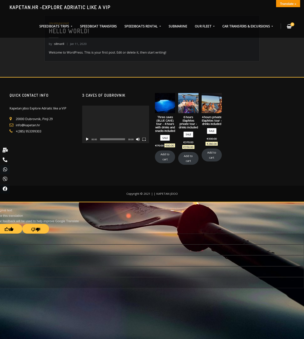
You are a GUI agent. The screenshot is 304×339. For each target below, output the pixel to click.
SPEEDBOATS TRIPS (55, 26)
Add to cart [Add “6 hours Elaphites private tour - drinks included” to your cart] (188, 158)
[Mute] (138, 139)
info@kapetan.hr (28, 125)
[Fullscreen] (144, 139)
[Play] (87, 139)
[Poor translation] (35, 229)
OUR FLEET (205, 26)
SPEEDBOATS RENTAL (142, 26)
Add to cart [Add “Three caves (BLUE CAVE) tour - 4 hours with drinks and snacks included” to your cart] (165, 156)
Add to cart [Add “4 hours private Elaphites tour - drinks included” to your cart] (211, 154)
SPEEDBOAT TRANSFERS (98, 26)
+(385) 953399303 (28, 131)
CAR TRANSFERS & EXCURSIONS (247, 26)
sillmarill (56, 44)
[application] (115, 124)
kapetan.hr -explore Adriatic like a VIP (60, 7)
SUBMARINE (178, 26)
